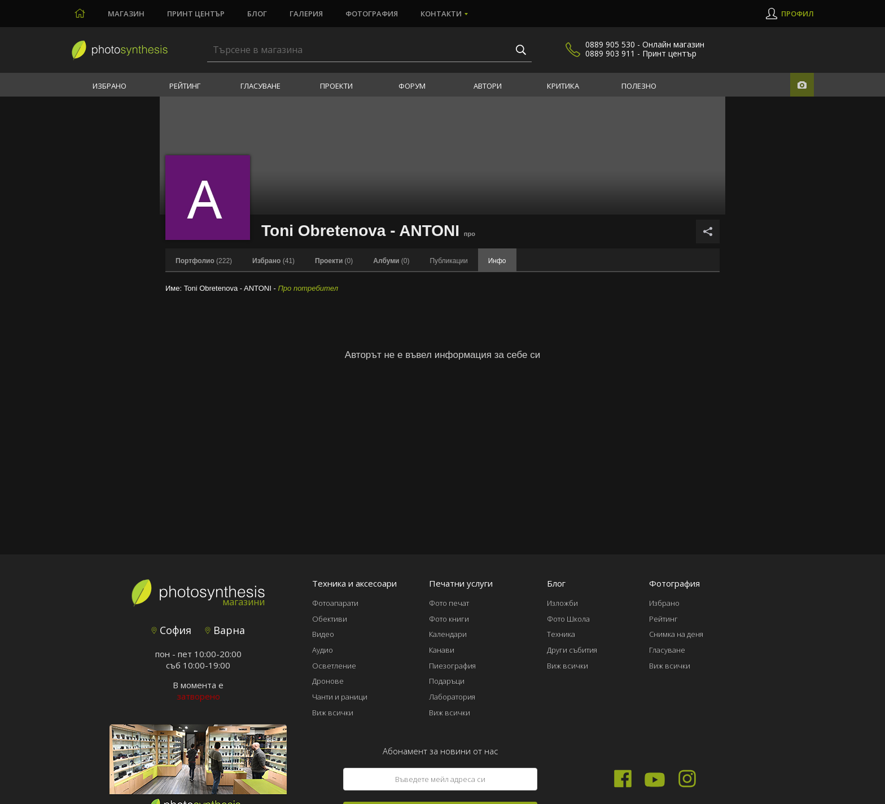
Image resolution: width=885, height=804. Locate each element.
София (171, 630)
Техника (561, 634)
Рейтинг (184, 86)
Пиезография (452, 666)
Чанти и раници (339, 697)
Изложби (562, 603)
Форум (412, 86)
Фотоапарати (335, 603)
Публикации (448, 261)
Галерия (306, 13)
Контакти (441, 13)
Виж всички (332, 712)
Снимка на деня (676, 634)
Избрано (109, 86)
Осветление (334, 666)
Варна (225, 630)
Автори (488, 86)
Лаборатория (452, 697)
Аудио (322, 650)
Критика (563, 86)
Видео (323, 634)
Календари (448, 634)
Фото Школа (568, 619)
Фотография (371, 13)
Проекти (336, 86)
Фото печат (449, 603)
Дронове (328, 681)
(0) (334, 261)
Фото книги (449, 619)
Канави (441, 650)
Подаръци (447, 681)
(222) (204, 261)
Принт (196, 13)
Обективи (329, 619)
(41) (273, 261)
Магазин (126, 13)
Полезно (638, 86)
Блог (257, 13)
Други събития (572, 650)
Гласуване (260, 86)
